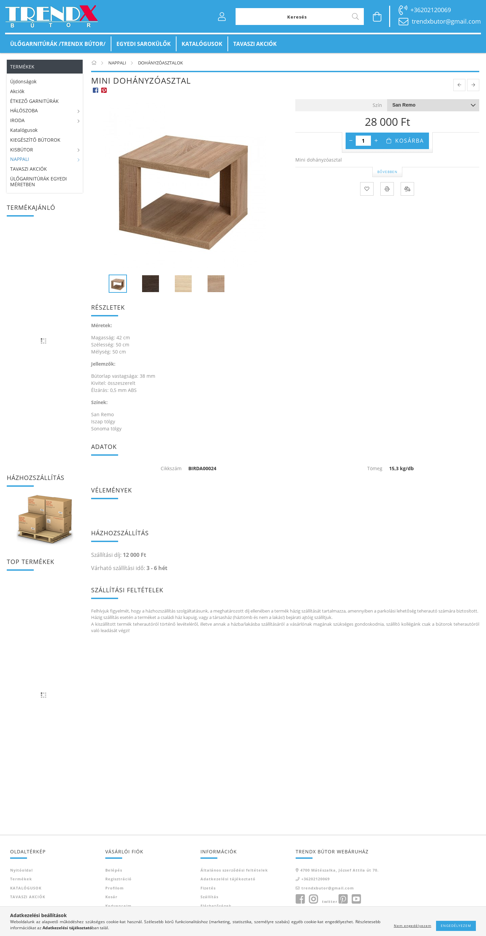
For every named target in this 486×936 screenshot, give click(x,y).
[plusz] (376, 141)
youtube (356, 899)
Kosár (111, 896)
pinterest (343, 899)
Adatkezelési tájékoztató (227, 878)
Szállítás (209, 896)
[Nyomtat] (387, 189)
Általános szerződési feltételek (234, 870)
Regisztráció (118, 878)
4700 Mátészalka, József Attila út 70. (339, 870)
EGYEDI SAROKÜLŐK (143, 44)
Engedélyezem (456, 925)
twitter (330, 901)
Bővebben (387, 171)
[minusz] (351, 141)
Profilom (114, 887)
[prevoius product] (459, 85)
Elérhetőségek (216, 905)
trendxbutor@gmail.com (446, 21)
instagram (313, 899)
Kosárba (409, 140)
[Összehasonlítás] (407, 189)
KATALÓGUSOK (202, 44)
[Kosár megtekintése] (377, 16)
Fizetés (208, 887)
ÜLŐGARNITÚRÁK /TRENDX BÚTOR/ (58, 44)
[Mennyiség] (363, 141)
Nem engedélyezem (412, 925)
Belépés (113, 870)
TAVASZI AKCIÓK (255, 44)
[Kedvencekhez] (367, 189)
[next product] (473, 85)
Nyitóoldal (21, 870)
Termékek (21, 878)
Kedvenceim (118, 905)
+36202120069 (430, 10)
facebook (300, 899)
